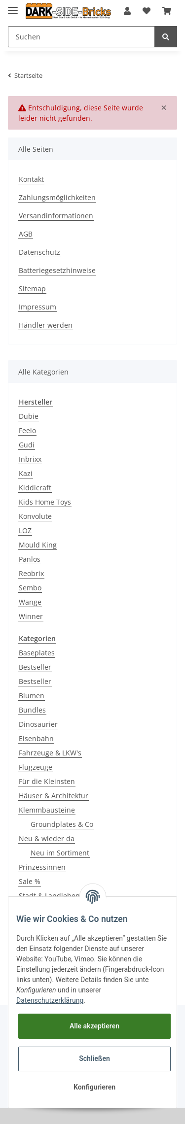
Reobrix (31, 573)
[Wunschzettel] (146, 11)
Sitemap (32, 288)
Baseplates (37, 652)
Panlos (29, 559)
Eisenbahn (36, 738)
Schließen (94, 1058)
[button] (127, 11)
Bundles (32, 710)
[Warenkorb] (166, 11)
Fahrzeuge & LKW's (50, 752)
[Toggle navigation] (13, 6)
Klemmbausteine (47, 810)
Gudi (27, 444)
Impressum (37, 306)
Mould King (38, 544)
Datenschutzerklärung (49, 1000)
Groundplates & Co (62, 824)
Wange (30, 602)
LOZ (25, 530)
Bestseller (35, 667)
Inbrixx (30, 459)
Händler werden (46, 325)
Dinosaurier (38, 724)
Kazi (26, 473)
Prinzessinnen (42, 867)
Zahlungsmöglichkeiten (57, 197)
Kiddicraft (35, 487)
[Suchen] (81, 36)
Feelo (27, 430)
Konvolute (35, 516)
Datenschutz (39, 252)
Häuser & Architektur (53, 795)
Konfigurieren (94, 1087)
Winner (31, 616)
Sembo (30, 587)
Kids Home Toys (45, 502)
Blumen (31, 695)
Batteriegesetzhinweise (57, 270)
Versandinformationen (56, 215)
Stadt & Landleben (49, 895)
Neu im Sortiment (60, 852)
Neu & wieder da (46, 838)
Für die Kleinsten (47, 781)
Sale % (29, 881)
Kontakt (31, 179)
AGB (26, 233)
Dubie (28, 416)
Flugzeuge (35, 767)
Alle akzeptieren (94, 1026)
